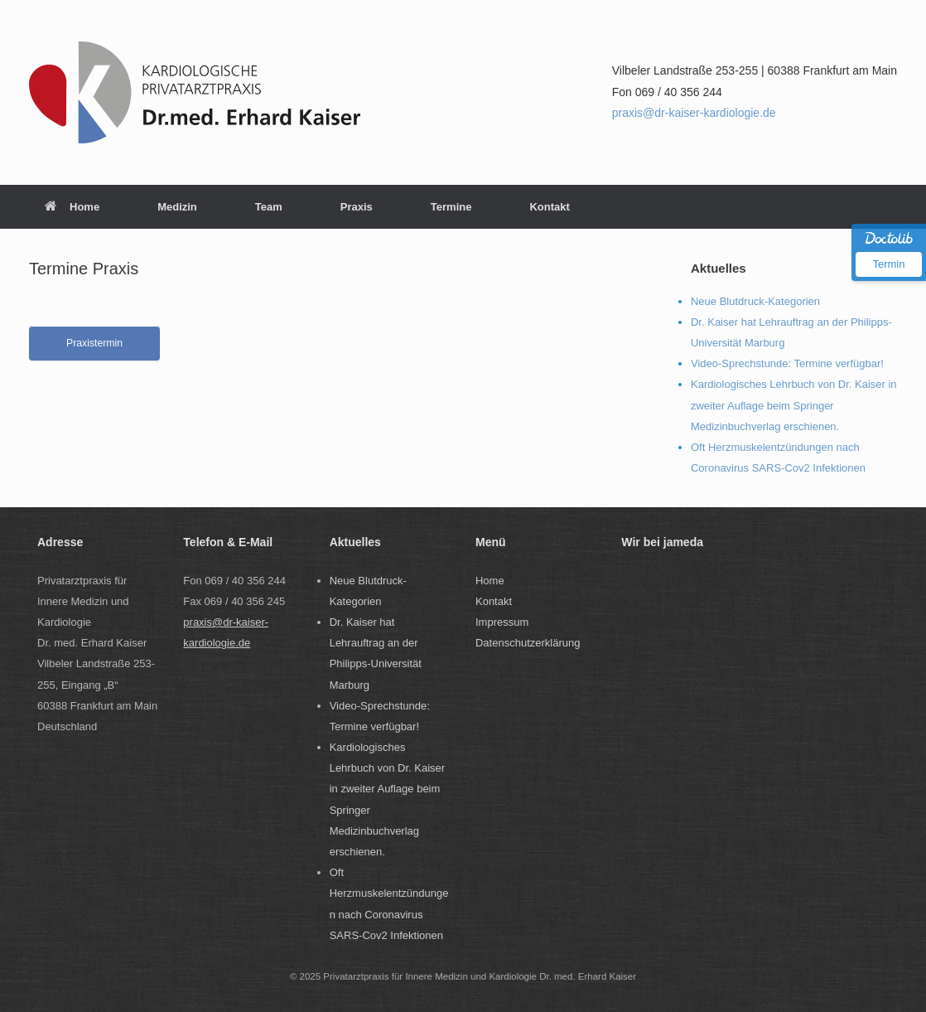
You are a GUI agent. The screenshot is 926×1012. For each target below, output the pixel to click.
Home (72, 207)
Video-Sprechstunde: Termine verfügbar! (787, 363)
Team (268, 207)
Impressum (501, 622)
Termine (451, 207)
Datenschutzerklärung (527, 643)
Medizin (177, 207)
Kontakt (549, 207)
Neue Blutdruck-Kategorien (755, 301)
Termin (888, 264)
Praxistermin (94, 343)
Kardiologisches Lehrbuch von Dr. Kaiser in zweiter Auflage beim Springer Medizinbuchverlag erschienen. (794, 405)
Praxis (356, 207)
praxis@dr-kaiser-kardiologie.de (694, 112)
